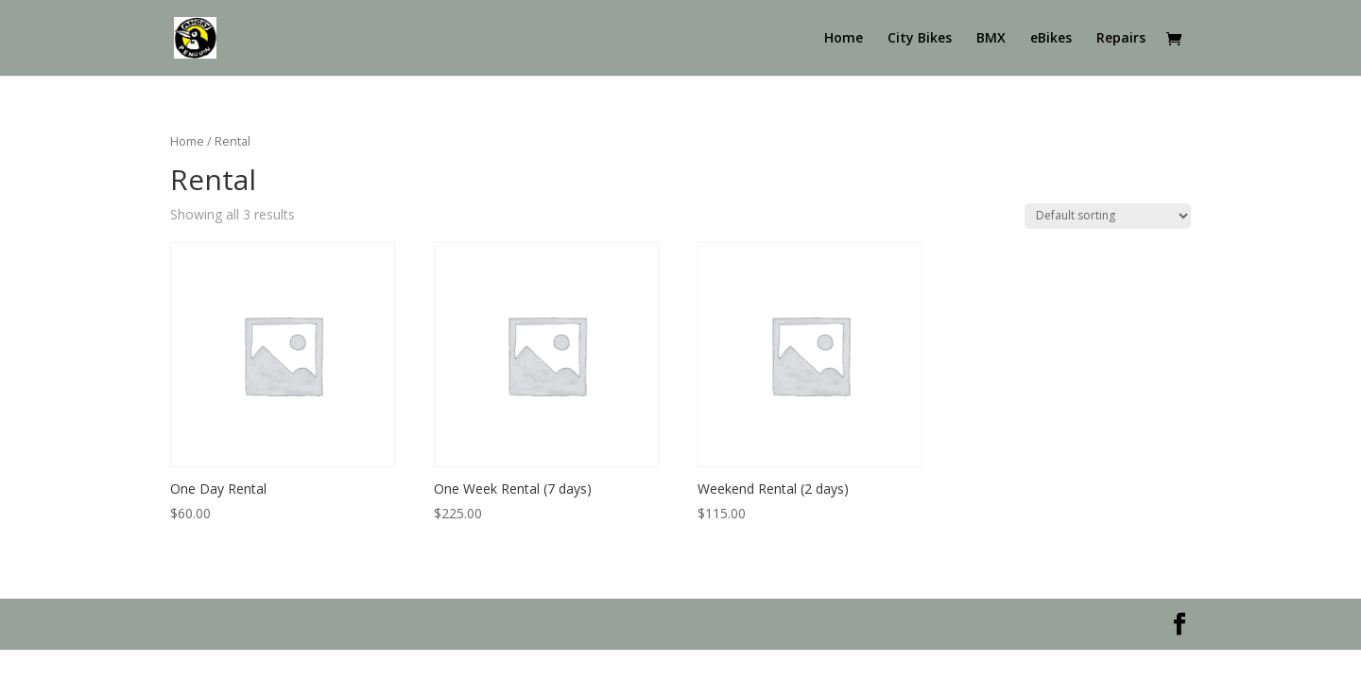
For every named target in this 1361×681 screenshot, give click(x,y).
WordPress (490, 624)
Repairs (1121, 38)
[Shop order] (1108, 216)
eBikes (1051, 38)
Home (843, 38)
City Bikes (919, 38)
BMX (991, 38)
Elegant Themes (306, 624)
